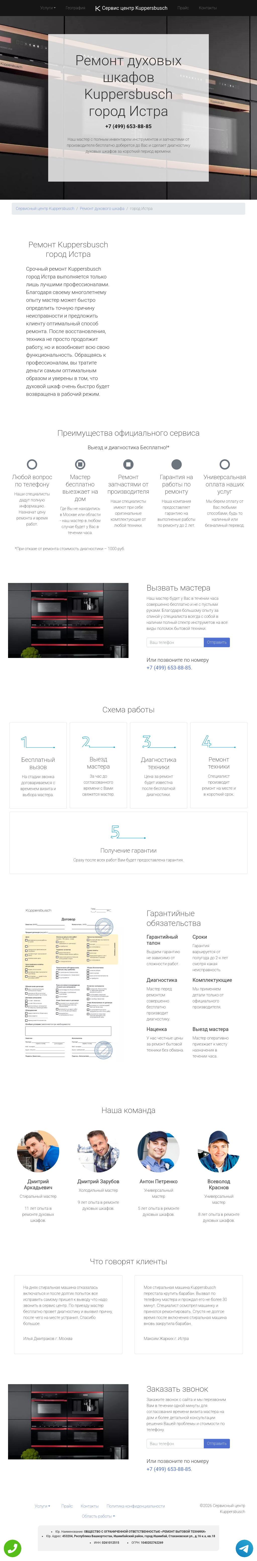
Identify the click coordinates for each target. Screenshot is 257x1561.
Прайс (183, 8)
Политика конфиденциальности (136, 1506)
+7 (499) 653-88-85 (128, 126)
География (75, 8)
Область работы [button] (97, 1516)
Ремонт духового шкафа (102, 208)
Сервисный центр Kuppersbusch (45, 208)
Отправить (217, 642)
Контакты (208, 8)
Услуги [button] (46, 8)
